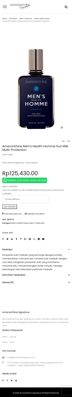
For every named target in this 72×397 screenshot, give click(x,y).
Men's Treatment (26, 19)
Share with (7, 232)
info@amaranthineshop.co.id (21, 357)
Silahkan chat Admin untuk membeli (24, 180)
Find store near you (12, 213)
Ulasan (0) (8, 282)
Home (4, 19)
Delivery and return (35, 213)
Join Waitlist (9, 206)
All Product (13, 19)
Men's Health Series (42, 19)
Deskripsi (7, 249)
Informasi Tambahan (13, 274)
